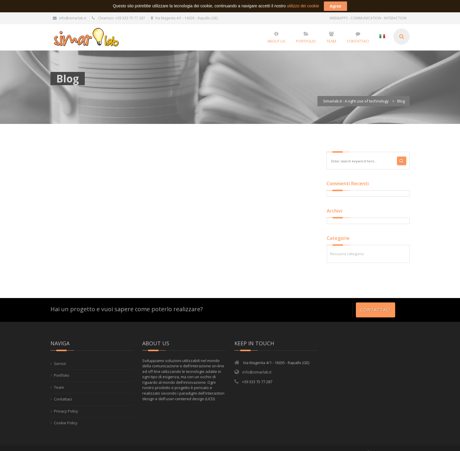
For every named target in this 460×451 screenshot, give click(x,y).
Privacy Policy (66, 409)
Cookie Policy (65, 421)
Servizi (60, 361)
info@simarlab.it (69, 16)
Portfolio (61, 373)
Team (59, 385)
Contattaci (375, 308)
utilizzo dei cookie (303, 4)
